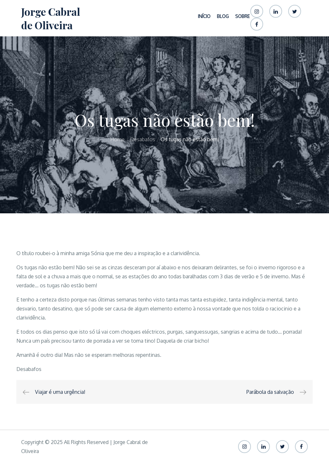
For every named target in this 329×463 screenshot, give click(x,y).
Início (204, 16)
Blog (223, 16)
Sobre (242, 16)
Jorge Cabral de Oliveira (50, 18)
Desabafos (28, 369)
